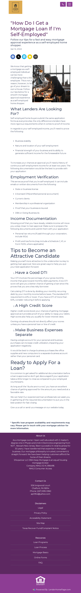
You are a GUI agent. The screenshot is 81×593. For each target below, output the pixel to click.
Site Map (40, 523)
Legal (40, 508)
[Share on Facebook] (13, 56)
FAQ (40, 563)
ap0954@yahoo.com (40, 494)
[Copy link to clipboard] (35, 56)
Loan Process (40, 547)
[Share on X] (18, 56)
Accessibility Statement (40, 518)
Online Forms (40, 557)
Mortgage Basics (40, 552)
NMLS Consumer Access (40, 468)
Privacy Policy (40, 513)
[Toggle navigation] (69, 4)
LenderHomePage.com (60, 589)
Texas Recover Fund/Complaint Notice (40, 528)
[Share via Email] (30, 56)
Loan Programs (40, 542)
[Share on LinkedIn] (24, 56)
